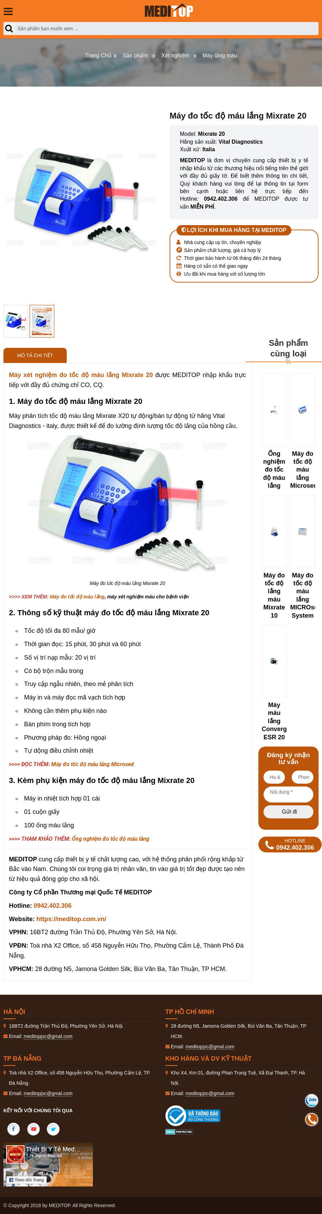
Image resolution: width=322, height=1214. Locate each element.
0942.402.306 (53, 905)
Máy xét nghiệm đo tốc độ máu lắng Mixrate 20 (81, 375)
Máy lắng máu (220, 55)
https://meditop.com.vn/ (71, 919)
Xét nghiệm (175, 55)
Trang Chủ (98, 55)
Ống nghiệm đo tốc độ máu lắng (110, 839)
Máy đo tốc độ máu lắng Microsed (92, 764)
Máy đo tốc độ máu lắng (77, 596)
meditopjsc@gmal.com (48, 1036)
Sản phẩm (135, 55)
